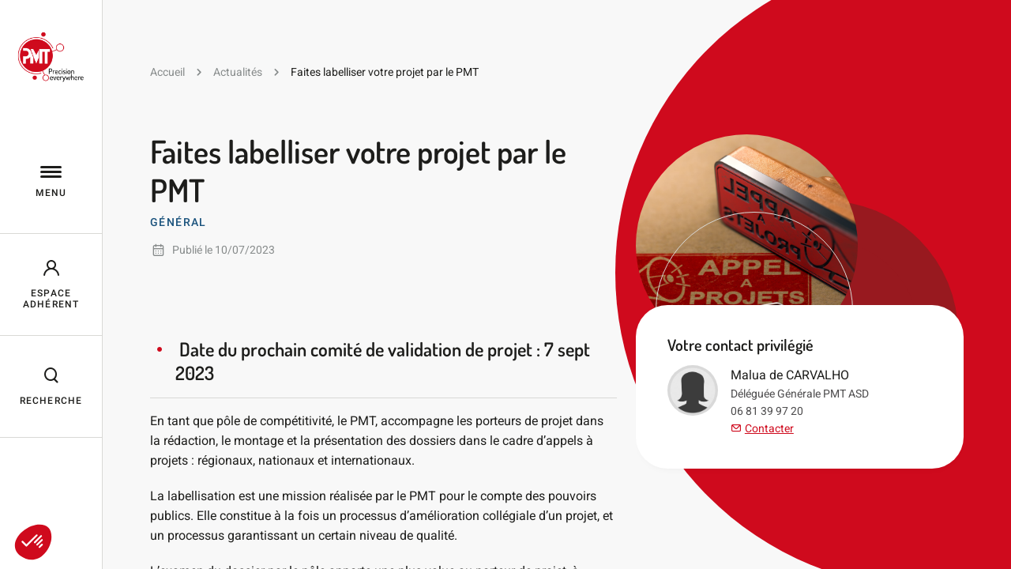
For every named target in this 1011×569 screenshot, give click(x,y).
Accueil (167, 72)
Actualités (237, 72)
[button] (33, 542)
